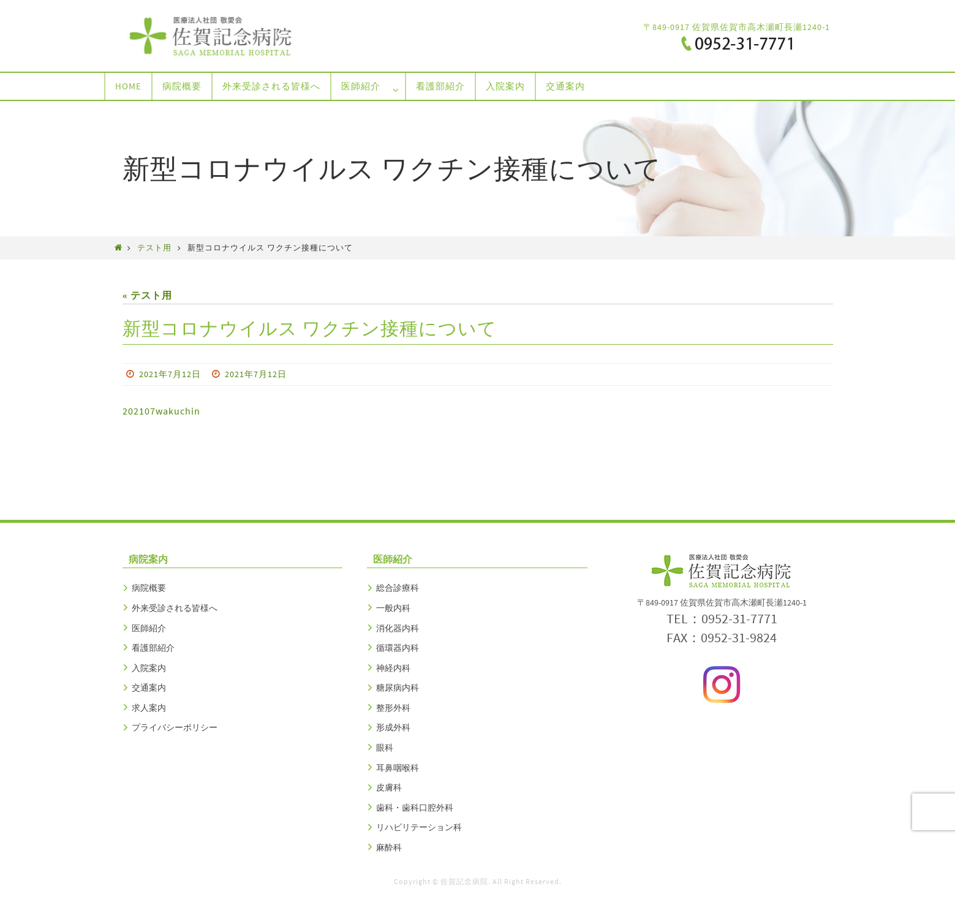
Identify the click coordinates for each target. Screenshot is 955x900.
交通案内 (149, 687)
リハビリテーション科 (419, 827)
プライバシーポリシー (174, 727)
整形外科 (393, 707)
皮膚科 (389, 787)
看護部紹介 (153, 647)
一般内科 (393, 607)
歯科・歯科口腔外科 (414, 807)
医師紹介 (149, 628)
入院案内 (149, 667)
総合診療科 (397, 587)
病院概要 (149, 587)
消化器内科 (397, 628)
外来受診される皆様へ (174, 607)
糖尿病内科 (397, 687)
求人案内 (149, 707)
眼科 (384, 747)
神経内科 (393, 667)
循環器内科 (397, 647)
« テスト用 (147, 295)
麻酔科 (389, 847)
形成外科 (393, 727)
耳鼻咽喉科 (397, 767)
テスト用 (154, 247)
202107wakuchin (161, 411)
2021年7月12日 (170, 374)
